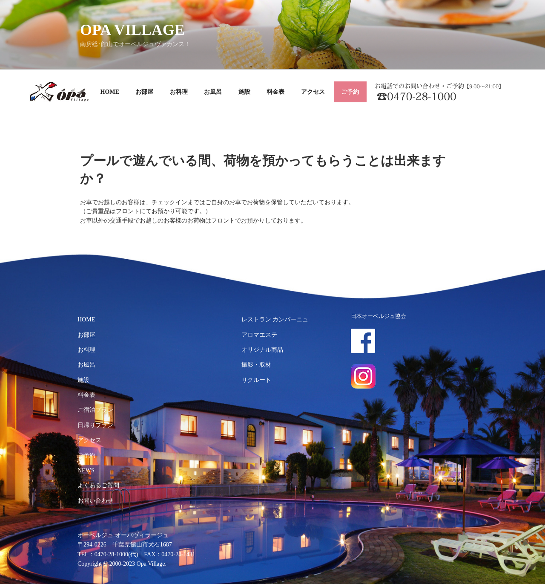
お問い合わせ (95, 500)
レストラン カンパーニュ (275, 319)
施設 (244, 92)
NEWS (86, 470)
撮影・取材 (256, 364)
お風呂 (213, 92)
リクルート (256, 380)
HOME (109, 92)
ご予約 (350, 92)
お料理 (179, 92)
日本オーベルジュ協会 (378, 316)
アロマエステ (259, 335)
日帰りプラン (95, 425)
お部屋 (144, 92)
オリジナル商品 (262, 350)
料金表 (275, 92)
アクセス (313, 92)
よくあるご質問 (98, 485)
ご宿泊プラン (95, 410)
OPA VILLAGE (132, 29)
